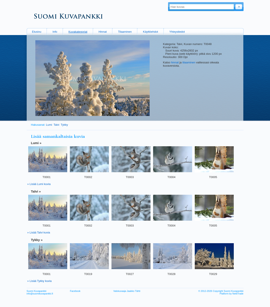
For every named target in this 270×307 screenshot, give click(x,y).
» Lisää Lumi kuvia (39, 184)
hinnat (174, 62)
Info (54, 31)
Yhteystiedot (177, 31)
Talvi (56, 124)
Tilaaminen (125, 31)
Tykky (64, 124)
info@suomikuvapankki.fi (40, 293)
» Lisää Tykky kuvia (39, 281)
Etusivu (36, 31)
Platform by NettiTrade (232, 293)
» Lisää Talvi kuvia (38, 232)
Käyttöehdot (150, 31)
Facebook (75, 291)
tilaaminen (188, 62)
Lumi (49, 124)
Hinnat (103, 31)
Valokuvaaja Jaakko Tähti (126, 291)
